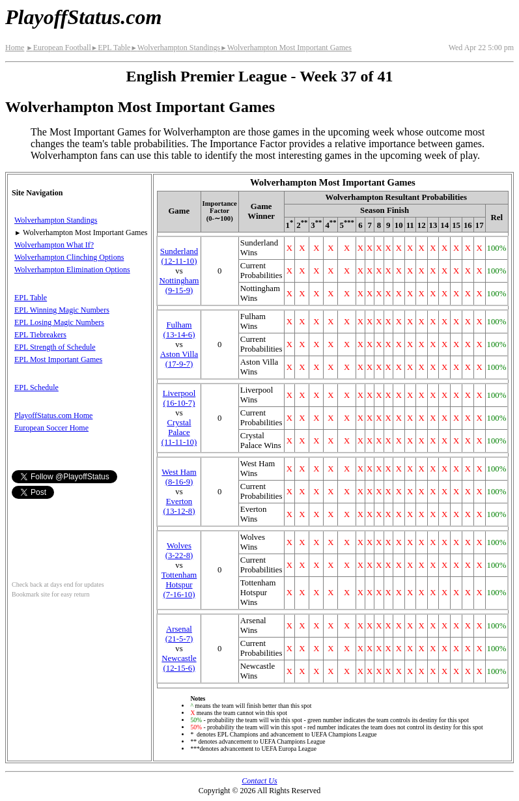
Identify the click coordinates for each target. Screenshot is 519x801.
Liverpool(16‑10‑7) (179, 398)
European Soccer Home (51, 427)
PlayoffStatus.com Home (53, 415)
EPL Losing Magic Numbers (59, 322)
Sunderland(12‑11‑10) (179, 256)
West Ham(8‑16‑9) (178, 477)
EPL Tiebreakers (40, 334)
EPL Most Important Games (58, 359)
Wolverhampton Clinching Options (69, 257)
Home (14, 47)
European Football (58, 47)
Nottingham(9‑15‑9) (179, 285)
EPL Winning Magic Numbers (61, 310)
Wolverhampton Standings (175, 47)
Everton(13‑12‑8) (179, 506)
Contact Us (259, 780)
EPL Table (111, 47)
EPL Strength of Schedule (55, 347)
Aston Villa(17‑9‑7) (179, 359)
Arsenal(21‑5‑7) (179, 634)
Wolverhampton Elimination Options (72, 269)
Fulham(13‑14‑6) (179, 329)
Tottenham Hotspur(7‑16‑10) (179, 584)
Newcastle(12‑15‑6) (178, 663)
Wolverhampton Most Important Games (286, 47)
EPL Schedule (36, 387)
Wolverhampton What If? (54, 244)
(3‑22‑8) (179, 550)
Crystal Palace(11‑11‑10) (179, 432)
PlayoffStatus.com (83, 17)
